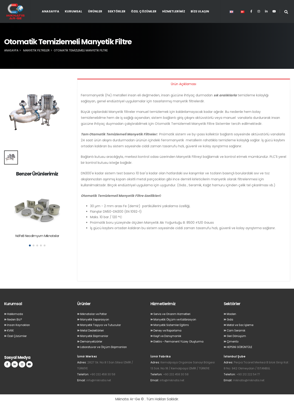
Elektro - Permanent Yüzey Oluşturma (179, 341)
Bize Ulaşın (200, 11)
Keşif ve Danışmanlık (167, 336)
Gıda (229, 319)
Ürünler (95, 11)
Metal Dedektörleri (92, 330)
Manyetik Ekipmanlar (93, 336)
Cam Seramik (235, 330)
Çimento (232, 341)
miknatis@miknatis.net (249, 380)
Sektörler (116, 11)
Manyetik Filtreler (36, 50)
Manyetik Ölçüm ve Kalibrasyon (175, 319)
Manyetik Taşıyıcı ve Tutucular (100, 325)
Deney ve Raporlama (167, 330)
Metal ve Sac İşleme (240, 325)
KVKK (9, 330)
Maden (230, 314)
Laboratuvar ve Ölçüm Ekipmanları (104, 347)
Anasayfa (50, 11)
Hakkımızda (14, 314)
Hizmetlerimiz (173, 11)
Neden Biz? (14, 319)
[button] (30, 245)
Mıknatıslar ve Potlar (93, 314)
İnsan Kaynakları (17, 325)
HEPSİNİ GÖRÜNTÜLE (239, 347)
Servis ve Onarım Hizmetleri (172, 314)
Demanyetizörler (91, 341)
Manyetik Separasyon (95, 319)
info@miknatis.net (99, 380)
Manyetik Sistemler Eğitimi (171, 325)
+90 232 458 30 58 (103, 374)
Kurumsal (73, 11)
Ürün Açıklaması (183, 84)
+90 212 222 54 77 (249, 374)
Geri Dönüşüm (236, 336)
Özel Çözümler (143, 11)
